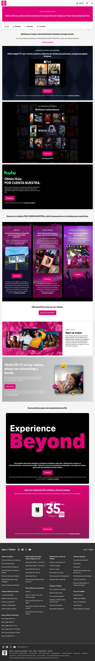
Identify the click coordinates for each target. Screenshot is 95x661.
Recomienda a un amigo (56, 572)
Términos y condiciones (67, 653)
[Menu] (92, 3)
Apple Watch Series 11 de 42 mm (35, 562)
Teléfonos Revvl (8, 605)
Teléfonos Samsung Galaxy (9, 598)
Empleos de (79, 598)
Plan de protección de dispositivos (59, 576)
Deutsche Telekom (42, 651)
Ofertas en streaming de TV (57, 562)
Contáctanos (77, 563)
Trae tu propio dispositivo (56, 596)
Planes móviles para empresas (10, 585)
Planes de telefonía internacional (10, 560)
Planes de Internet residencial (9, 567)
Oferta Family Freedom (56, 605)
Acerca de (11, 651)
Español (91, 549)
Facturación (76, 567)
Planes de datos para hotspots (10, 576)
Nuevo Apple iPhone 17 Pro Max (10, 629)
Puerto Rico (50, 651)
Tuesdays (54, 565)
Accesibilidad (84, 653)
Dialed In (27, 591)
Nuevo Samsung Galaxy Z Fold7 (10, 632)
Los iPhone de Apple (7, 595)
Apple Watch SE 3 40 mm (32, 569)
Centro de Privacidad (79, 602)
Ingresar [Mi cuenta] (80, 3)
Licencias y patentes (41, 655)
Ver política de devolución (80, 560)
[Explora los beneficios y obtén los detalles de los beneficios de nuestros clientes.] (47, 312)
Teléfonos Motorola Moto (8, 609)
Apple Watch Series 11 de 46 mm (35, 565)
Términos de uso (76, 653)
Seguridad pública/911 (55, 653)
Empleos (35, 651)
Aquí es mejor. (73, 332)
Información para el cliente (44, 653)
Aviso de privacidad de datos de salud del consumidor (58, 655)
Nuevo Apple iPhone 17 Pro (9, 625)
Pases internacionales (7, 563)
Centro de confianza (23, 653)
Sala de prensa (77, 605)
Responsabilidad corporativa (81, 609)
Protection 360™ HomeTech (57, 579)
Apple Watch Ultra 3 (31, 576)
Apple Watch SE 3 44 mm (32, 572)
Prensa (30, 651)
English (85, 549)
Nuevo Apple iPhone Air (8, 618)
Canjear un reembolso (79, 579)
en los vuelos (54, 569)
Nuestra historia (77, 595)
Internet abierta (12, 655)
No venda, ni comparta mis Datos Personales (26, 655)
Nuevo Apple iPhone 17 (8, 622)
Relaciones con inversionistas (21, 651)
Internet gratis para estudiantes (82, 576)
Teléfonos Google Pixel (8, 602)
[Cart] (87, 3)
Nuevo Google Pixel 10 (7, 636)
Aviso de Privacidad (13, 653)
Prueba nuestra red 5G (55, 593)
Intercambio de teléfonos (56, 609)
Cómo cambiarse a (57, 589)
